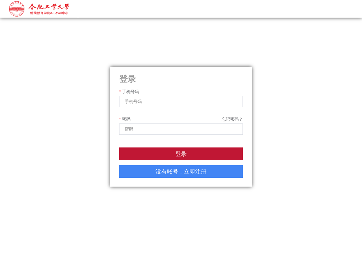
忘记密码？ (232, 119)
